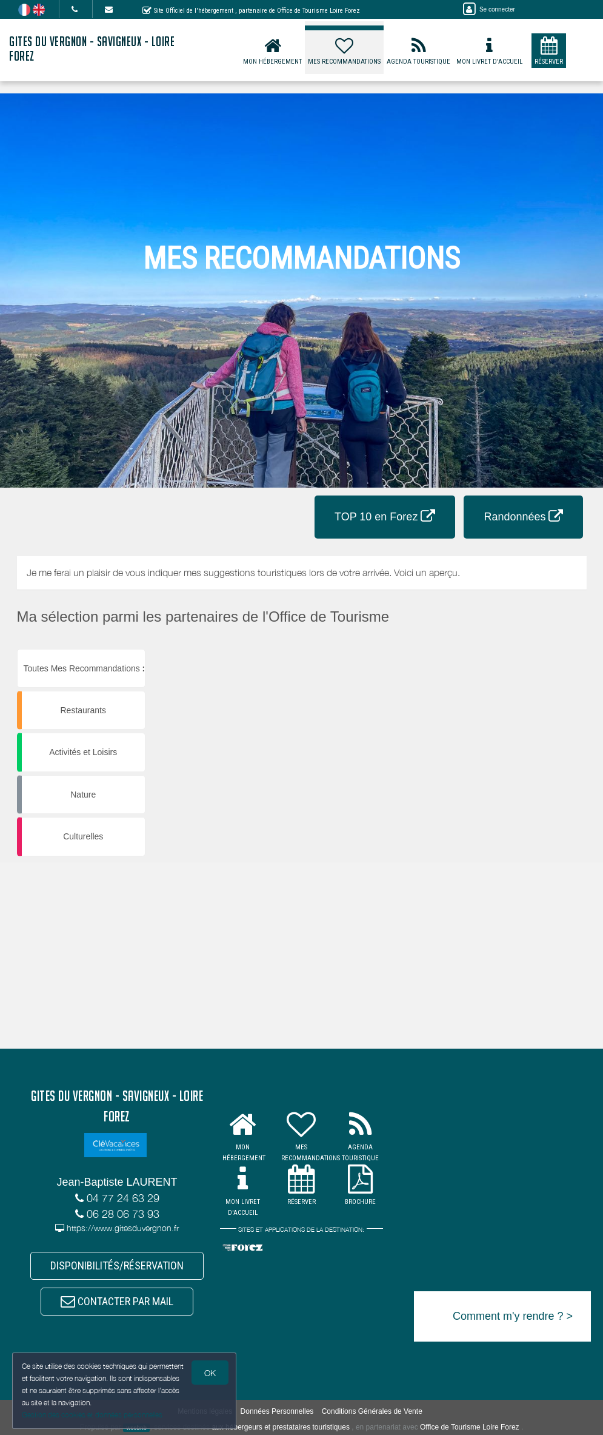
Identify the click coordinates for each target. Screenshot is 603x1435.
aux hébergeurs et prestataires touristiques (280, 1427)
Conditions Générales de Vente (372, 1411)
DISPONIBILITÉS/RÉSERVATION (117, 1265)
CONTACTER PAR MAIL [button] (117, 1301)
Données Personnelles (277, 1411)
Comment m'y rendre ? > (513, 1316)
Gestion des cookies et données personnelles (92, 1414)
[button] (522, 649)
